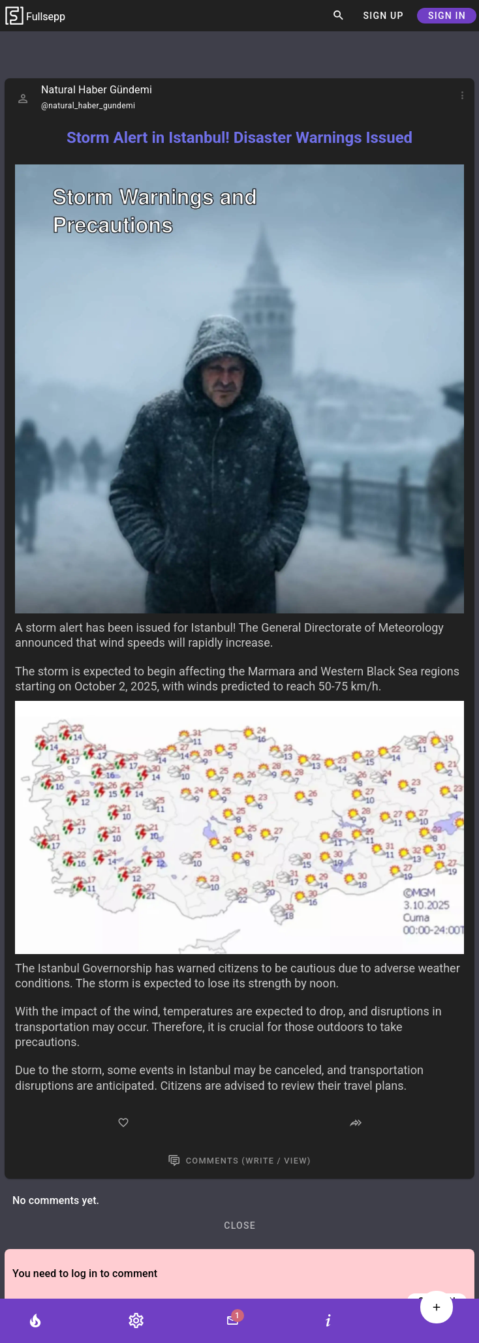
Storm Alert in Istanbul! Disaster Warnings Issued (239, 138)
